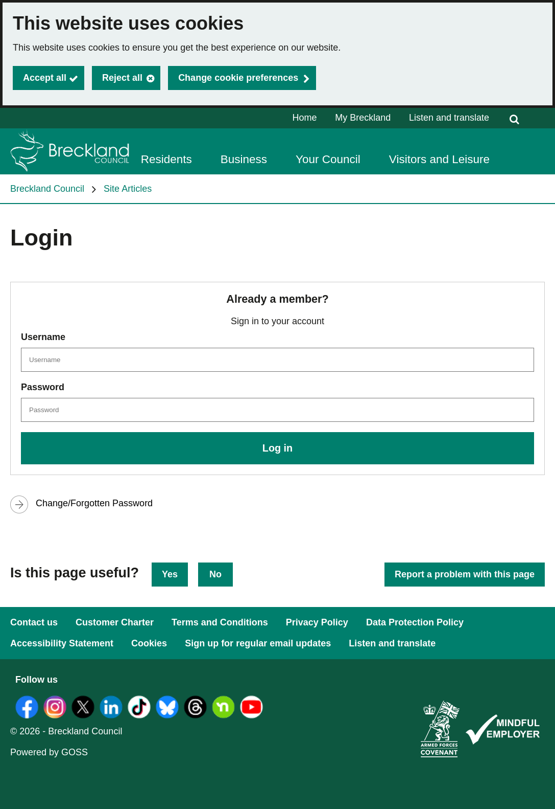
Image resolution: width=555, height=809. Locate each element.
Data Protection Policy (415, 622)
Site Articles (128, 189)
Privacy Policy (317, 622)
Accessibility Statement (61, 643)
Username (43, 337)
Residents (166, 159)
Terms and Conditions (220, 622)
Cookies (149, 643)
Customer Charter (115, 622)
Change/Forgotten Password (94, 503)
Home (305, 118)
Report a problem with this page (465, 574)
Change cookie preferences (238, 78)
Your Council (328, 159)
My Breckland (363, 118)
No (215, 574)
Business (244, 159)
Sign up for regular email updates (258, 643)
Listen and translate (449, 118)
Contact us (34, 622)
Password (42, 387)
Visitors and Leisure (439, 159)
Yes (170, 574)
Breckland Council (47, 189)
